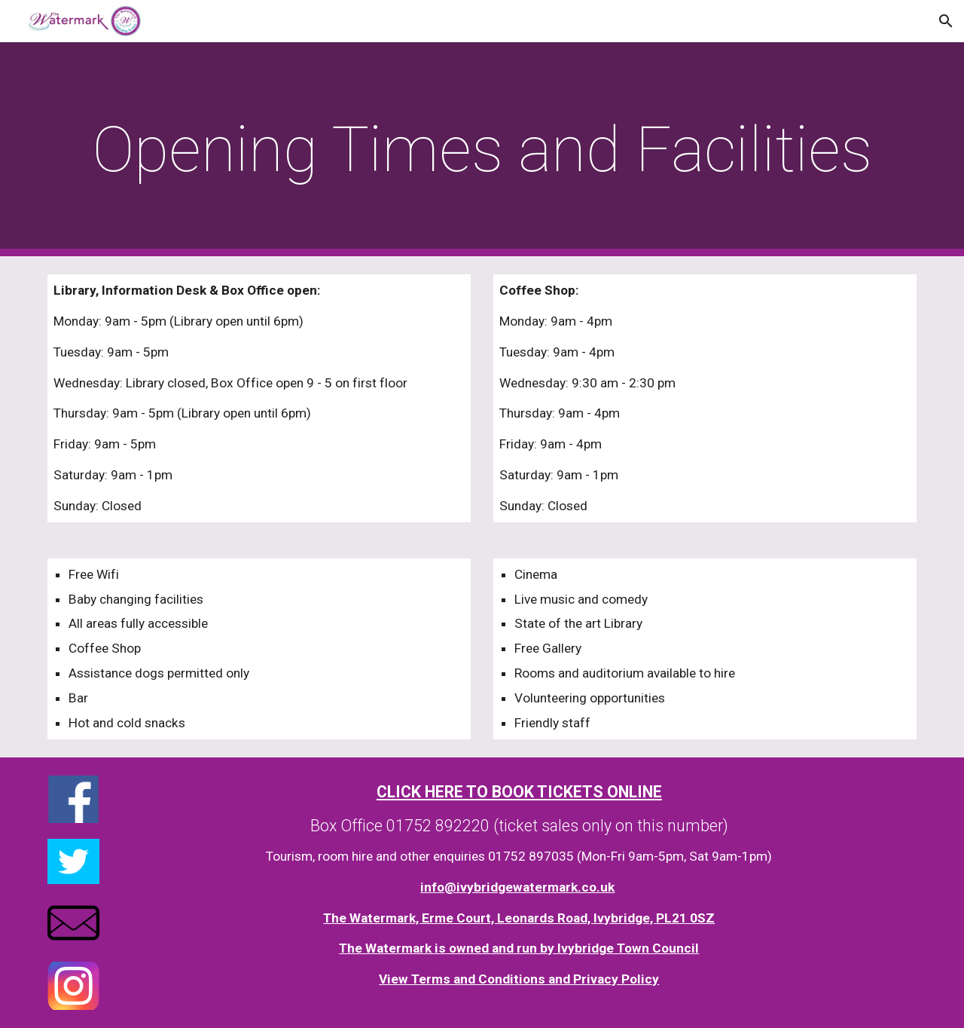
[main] (482, 149)
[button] (946, 21)
